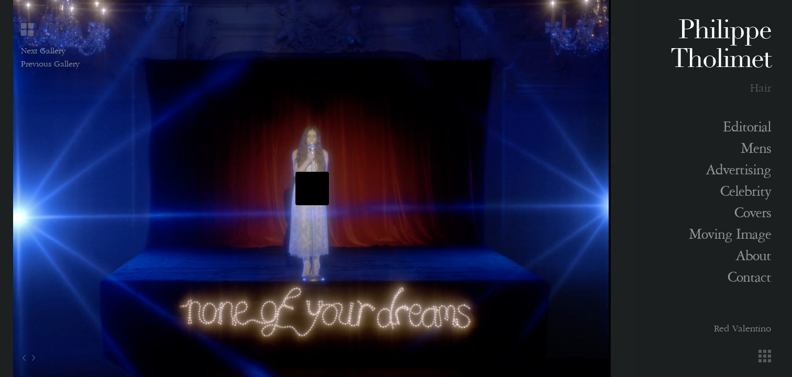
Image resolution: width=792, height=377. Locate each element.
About (753, 258)
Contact (749, 279)
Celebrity (745, 194)
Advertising (738, 172)
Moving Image (730, 237)
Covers (752, 215)
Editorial (747, 129)
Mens (756, 151)
